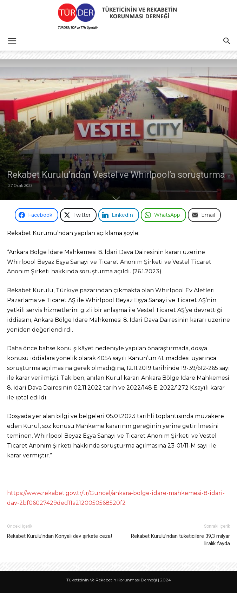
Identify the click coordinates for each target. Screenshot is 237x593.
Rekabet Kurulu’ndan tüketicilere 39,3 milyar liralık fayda (180, 540)
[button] (12, 41)
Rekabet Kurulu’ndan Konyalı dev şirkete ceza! (59, 536)
